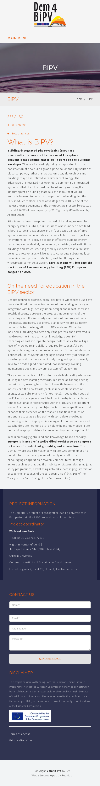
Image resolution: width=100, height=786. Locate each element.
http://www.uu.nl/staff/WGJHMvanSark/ (35, 549)
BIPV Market (19, 125)
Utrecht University (20, 556)
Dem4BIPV (53, 771)
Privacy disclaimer (21, 740)
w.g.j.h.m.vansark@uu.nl (24, 544)
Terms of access (19, 734)
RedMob (67, 775)
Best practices (20, 133)
